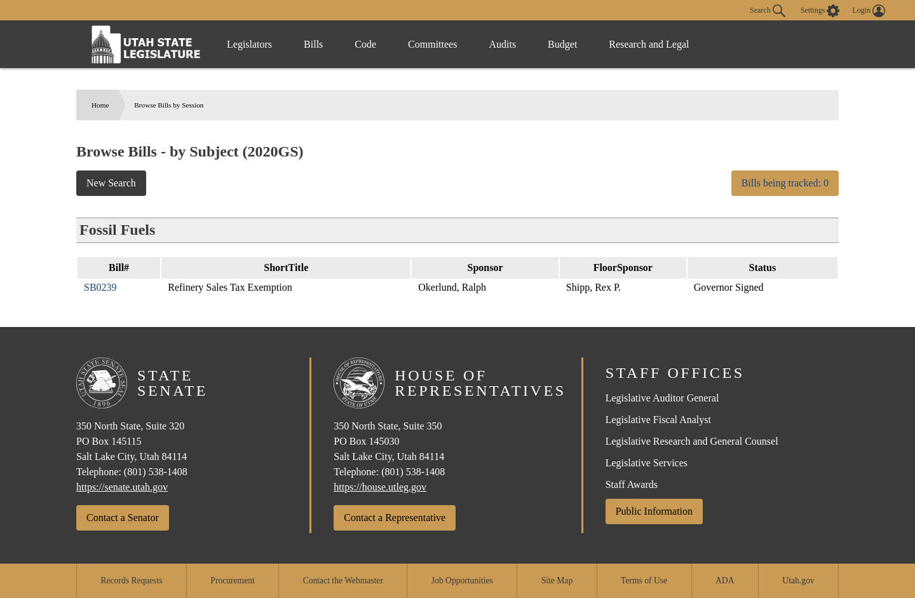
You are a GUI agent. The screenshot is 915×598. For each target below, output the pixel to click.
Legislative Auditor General (662, 398)
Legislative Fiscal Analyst (658, 419)
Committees (432, 44)
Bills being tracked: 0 (785, 182)
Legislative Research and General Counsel (692, 441)
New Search (111, 182)
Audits (502, 44)
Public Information (654, 511)
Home (100, 105)
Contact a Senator (122, 517)
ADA (724, 580)
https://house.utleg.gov (380, 487)
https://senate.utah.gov (122, 487)
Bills (313, 44)
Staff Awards (632, 484)
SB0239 (100, 287)
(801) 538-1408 (155, 471)
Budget (562, 44)
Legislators (249, 44)
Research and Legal (649, 44)
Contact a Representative (394, 517)
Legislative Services (647, 462)
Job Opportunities (462, 580)
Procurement (232, 580)
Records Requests (131, 580)
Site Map (557, 580)
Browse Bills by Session (168, 105)
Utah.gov (798, 580)
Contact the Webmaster (343, 580)
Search (767, 10)
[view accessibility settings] (820, 10)
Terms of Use (644, 580)
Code (365, 44)
